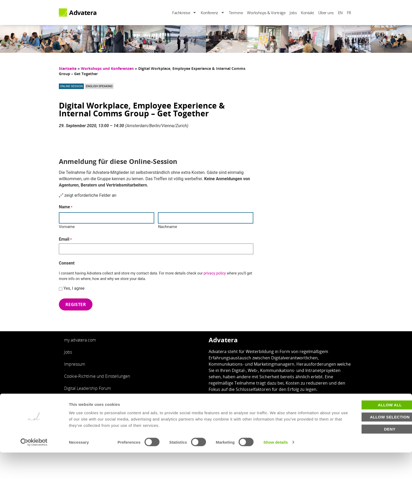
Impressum (74, 361)
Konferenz (213, 12)
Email (65, 238)
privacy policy (215, 271)
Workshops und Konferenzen (107, 68)
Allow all (368, 449)
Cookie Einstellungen (251, 423)
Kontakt (307, 12)
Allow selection (368, 461)
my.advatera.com (80, 336)
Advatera (83, 12)
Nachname (167, 225)
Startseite (67, 68)
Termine (236, 12)
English (70, 397)
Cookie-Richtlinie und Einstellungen (97, 373)
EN (340, 12)
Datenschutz (214, 423)
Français (71, 409)
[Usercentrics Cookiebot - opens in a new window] (34, 487)
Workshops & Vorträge (266, 12)
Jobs (293, 12)
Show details (276, 486)
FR (349, 12)
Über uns (326, 12)
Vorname (67, 225)
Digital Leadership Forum (87, 385)
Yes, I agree (73, 286)
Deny (368, 473)
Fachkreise (184, 12)
